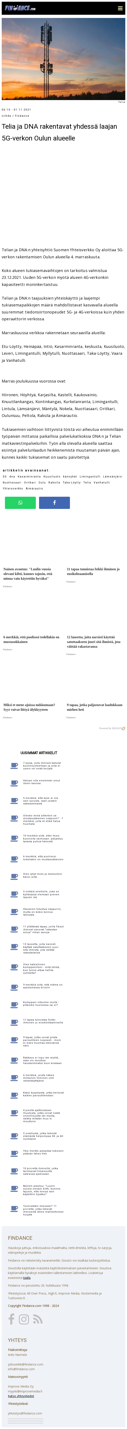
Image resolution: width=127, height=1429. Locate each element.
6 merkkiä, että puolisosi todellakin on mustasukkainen (43, 858)
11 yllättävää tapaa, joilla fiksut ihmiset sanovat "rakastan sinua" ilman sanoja (43, 929)
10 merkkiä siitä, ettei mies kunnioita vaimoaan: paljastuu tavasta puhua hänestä (43, 838)
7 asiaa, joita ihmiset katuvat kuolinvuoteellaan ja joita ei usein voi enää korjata (42, 766)
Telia (87, 482)
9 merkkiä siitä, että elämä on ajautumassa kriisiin (43, 986)
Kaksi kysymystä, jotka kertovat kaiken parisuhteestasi (43, 1094)
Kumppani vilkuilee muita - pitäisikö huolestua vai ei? (41, 1003)
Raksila (54, 482)
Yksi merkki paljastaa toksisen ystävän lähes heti (43, 1152)
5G (5, 476)
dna (12, 476)
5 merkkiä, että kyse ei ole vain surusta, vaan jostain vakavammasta (40, 801)
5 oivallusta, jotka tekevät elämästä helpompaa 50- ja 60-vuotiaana (43, 1136)
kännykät (70, 476)
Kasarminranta (29, 476)
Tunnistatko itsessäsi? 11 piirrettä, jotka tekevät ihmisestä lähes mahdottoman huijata (43, 1210)
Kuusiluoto (52, 476)
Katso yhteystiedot (21, 1396)
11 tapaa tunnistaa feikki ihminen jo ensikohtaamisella (43, 1021)
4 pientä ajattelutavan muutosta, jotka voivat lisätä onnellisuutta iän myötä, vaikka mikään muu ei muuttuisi (41, 1116)
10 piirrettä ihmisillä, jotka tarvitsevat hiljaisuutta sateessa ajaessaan (40, 1171)
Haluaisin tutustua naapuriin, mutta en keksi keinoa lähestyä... (42, 912)
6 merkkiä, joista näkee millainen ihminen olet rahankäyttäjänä (38, 1078)
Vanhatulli (102, 482)
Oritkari (30, 482)
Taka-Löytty (72, 482)
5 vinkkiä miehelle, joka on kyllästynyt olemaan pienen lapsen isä (41, 894)
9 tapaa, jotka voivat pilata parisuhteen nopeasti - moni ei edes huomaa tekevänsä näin (42, 1041)
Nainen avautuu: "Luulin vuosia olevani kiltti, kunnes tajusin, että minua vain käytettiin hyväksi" (41, 1190)
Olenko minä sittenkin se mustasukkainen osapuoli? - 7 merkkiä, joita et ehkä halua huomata (43, 820)
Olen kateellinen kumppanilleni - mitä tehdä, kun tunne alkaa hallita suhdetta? (41, 968)
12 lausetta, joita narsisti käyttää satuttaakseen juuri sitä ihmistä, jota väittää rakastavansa (41, 948)
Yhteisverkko (13, 488)
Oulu (42, 482)
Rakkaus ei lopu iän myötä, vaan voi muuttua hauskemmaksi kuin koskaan (42, 1060)
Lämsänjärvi (112, 476)
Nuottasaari (12, 482)
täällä (26, 1278)
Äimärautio (34, 488)
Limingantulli (90, 476)
